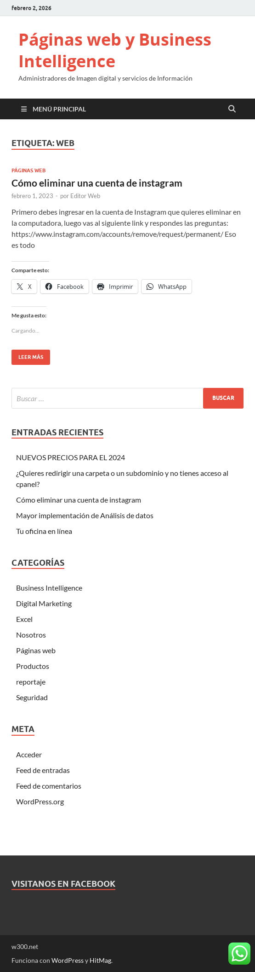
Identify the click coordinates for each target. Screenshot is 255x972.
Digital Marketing (44, 603)
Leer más (27, 355)
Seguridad (32, 697)
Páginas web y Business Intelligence (114, 50)
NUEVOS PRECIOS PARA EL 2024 (70, 457)
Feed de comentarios (48, 785)
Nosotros (31, 634)
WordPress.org (40, 801)
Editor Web (85, 195)
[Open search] (232, 109)
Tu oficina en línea (44, 531)
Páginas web (28, 170)
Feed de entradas (43, 770)
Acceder (29, 754)
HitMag (100, 960)
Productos (32, 666)
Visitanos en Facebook (63, 884)
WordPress (67, 960)
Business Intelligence (49, 587)
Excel (24, 619)
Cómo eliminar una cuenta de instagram (96, 182)
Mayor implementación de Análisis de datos (84, 515)
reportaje (30, 681)
